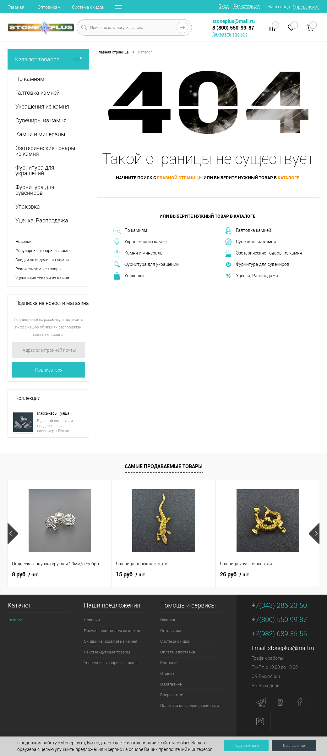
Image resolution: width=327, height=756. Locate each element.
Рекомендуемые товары (38, 268)
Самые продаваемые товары (164, 466)
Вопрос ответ (172, 694)
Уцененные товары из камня (42, 278)
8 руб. (25, 574)
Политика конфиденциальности (189, 705)
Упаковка (128, 276)
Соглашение (294, 745)
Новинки (23, 241)
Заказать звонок (229, 34)
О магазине (171, 684)
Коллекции (28, 398)
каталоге (288, 178)
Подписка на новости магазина (52, 303)
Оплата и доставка (177, 652)
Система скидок (88, 7)
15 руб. (130, 574)
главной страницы (180, 178)
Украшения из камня (140, 242)
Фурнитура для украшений (146, 264)
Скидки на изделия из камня (42, 259)
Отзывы (168, 673)
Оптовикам (49, 7)
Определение (306, 6)
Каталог (15, 620)
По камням (130, 230)
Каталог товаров (48, 59)
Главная (16, 7)
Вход (224, 6)
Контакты (169, 662)
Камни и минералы (138, 253)
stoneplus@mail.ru (291, 648)
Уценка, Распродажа (251, 276)
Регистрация (246, 6)
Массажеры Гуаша (53, 413)
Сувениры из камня (250, 242)
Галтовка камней (248, 230)
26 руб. (234, 574)
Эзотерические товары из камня (263, 253)
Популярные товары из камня (43, 250)
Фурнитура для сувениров (257, 264)
